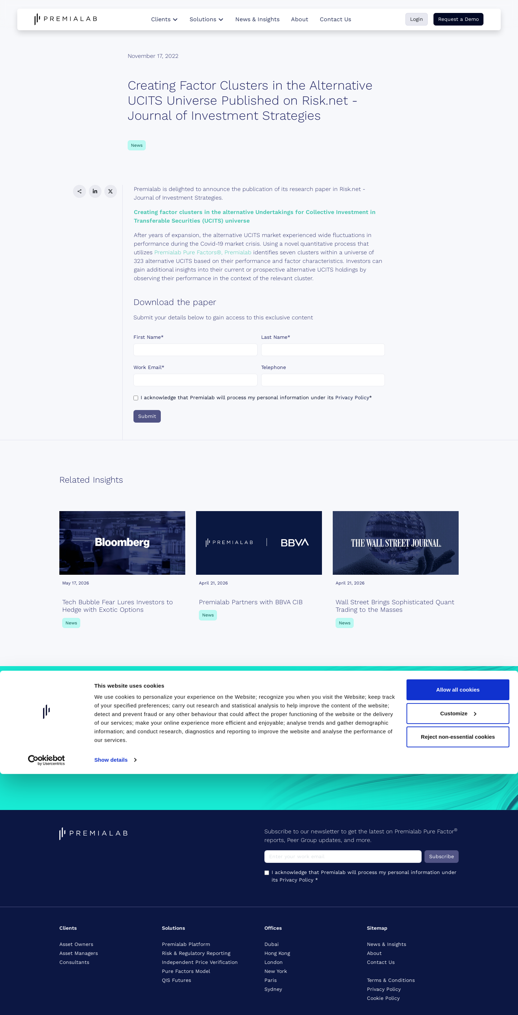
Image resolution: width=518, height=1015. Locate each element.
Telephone (273, 367)
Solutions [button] (207, 19)
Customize (458, 954)
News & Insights (257, 19)
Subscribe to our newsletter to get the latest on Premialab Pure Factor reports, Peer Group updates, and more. (361, 835)
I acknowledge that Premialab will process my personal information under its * (256, 397)
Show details (111, 1001)
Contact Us (335, 19)
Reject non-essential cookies (458, 978)
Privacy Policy (352, 397)
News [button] (136, 145)
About (299, 19)
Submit (147, 416)
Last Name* (275, 337)
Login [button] (416, 19)
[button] (79, 191)
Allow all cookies (458, 931)
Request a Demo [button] (458, 19)
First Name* (148, 337)
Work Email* (148, 367)
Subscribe (441, 856)
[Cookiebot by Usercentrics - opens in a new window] (46, 1001)
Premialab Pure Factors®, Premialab (202, 252)
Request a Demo (84, 760)
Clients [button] (164, 19)
